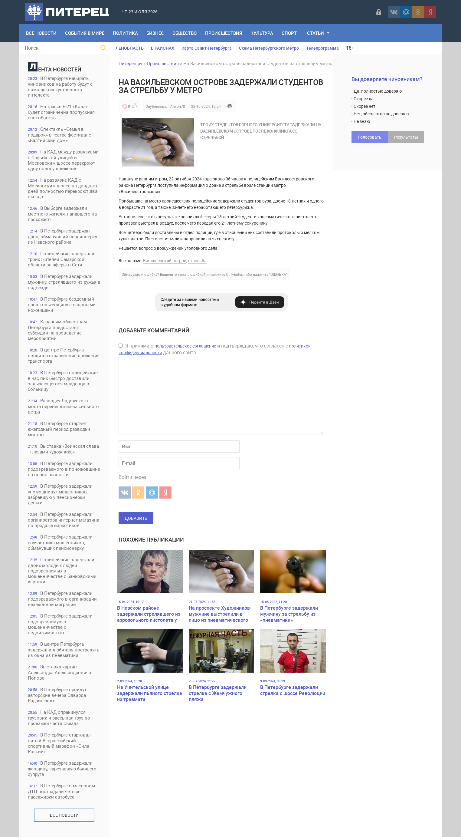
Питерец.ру (130, 63)
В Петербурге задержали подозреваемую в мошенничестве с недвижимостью (60, 624)
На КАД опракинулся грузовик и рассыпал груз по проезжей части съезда (59, 717)
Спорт (289, 33)
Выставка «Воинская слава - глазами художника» (63, 449)
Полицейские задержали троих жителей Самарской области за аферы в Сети (61, 259)
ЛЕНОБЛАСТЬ (130, 48)
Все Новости (41, 33)
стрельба (197, 260)
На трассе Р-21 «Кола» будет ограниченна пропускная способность (61, 111)
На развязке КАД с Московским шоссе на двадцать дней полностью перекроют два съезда (63, 188)
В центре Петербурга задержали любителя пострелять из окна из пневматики (63, 649)
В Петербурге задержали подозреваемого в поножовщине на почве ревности (64, 468)
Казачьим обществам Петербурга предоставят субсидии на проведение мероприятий (57, 329)
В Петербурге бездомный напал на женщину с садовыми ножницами (62, 304)
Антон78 (177, 106)
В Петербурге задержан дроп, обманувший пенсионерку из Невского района (62, 236)
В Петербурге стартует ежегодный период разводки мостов (59, 428)
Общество (184, 33)
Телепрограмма (322, 48)
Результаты (406, 137)
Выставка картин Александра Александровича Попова (59, 672)
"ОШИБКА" (278, 274)
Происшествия (223, 33)
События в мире (84, 33)
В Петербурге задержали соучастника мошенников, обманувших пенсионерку (60, 542)
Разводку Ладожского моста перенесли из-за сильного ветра (63, 406)
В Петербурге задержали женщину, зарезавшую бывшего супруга (62, 768)
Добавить (136, 518)
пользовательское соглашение (185, 346)
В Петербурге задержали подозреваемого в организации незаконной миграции (62, 598)
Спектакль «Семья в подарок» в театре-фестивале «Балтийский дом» (59, 134)
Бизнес (155, 33)
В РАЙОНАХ (162, 48)
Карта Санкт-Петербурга (206, 48)
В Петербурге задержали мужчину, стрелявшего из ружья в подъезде (64, 281)
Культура (261, 33)
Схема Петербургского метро (269, 48)
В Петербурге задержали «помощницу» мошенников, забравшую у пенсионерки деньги (60, 494)
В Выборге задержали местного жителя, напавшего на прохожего (62, 213)
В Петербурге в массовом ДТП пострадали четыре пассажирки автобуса (61, 791)
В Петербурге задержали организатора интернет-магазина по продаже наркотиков (63, 519)
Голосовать (369, 137)
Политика (125, 33)
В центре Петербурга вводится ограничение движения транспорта (64, 355)
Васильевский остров (164, 260)
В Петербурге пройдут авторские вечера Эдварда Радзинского (57, 695)
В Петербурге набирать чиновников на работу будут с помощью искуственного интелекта (60, 86)
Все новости (64, 815)
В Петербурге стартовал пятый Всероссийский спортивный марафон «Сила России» (59, 743)
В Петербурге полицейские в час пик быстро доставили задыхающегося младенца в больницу (63, 380)
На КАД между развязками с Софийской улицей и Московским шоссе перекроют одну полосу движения (63, 160)
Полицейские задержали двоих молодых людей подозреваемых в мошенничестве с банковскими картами (62, 570)
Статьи (315, 33)
